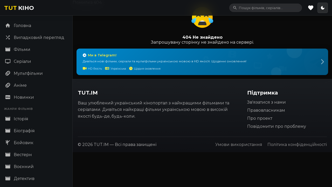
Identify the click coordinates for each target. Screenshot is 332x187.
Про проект (259, 118)
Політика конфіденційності (297, 144)
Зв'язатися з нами (266, 102)
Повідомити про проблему (276, 126)
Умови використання (238, 144)
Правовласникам (266, 110)
